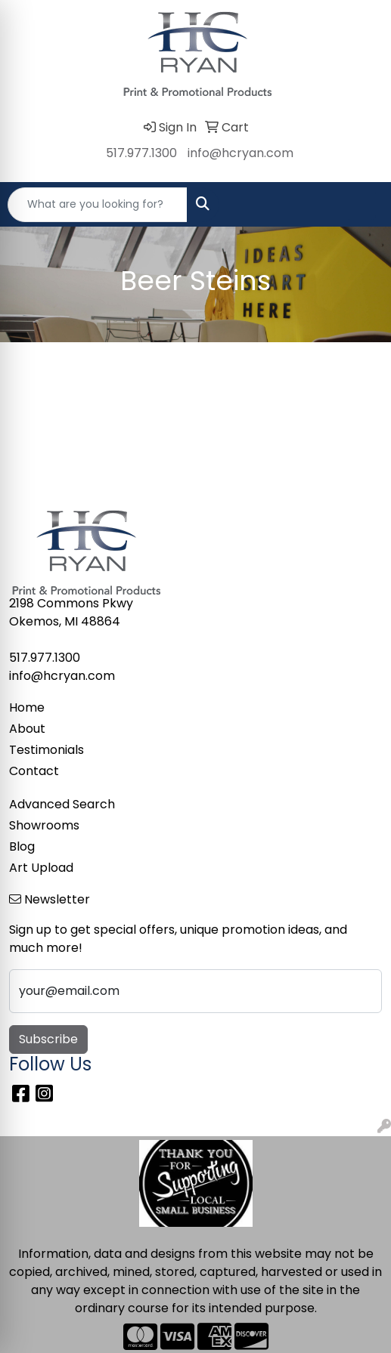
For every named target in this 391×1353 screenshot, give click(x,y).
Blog (22, 846)
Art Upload (41, 867)
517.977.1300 (141, 153)
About (27, 728)
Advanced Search (62, 804)
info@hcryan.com (240, 153)
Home (27, 707)
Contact (34, 771)
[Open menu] (361, 205)
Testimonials (46, 749)
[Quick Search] (98, 204)
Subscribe (48, 1039)
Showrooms (44, 825)
